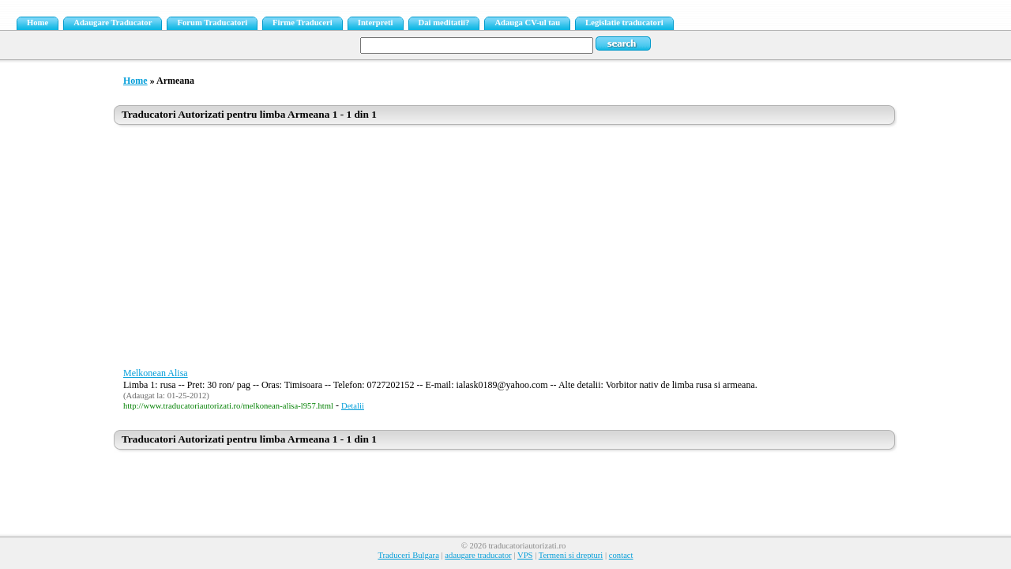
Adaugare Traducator (112, 22)
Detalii (352, 405)
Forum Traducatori (212, 22)
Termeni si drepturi (571, 555)
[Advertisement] (505, 250)
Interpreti (375, 22)
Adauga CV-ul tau (527, 22)
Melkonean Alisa (155, 373)
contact (621, 555)
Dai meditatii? (444, 22)
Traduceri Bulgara (408, 555)
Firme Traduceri (302, 22)
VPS (525, 555)
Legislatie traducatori (624, 22)
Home (37, 22)
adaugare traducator (478, 555)
